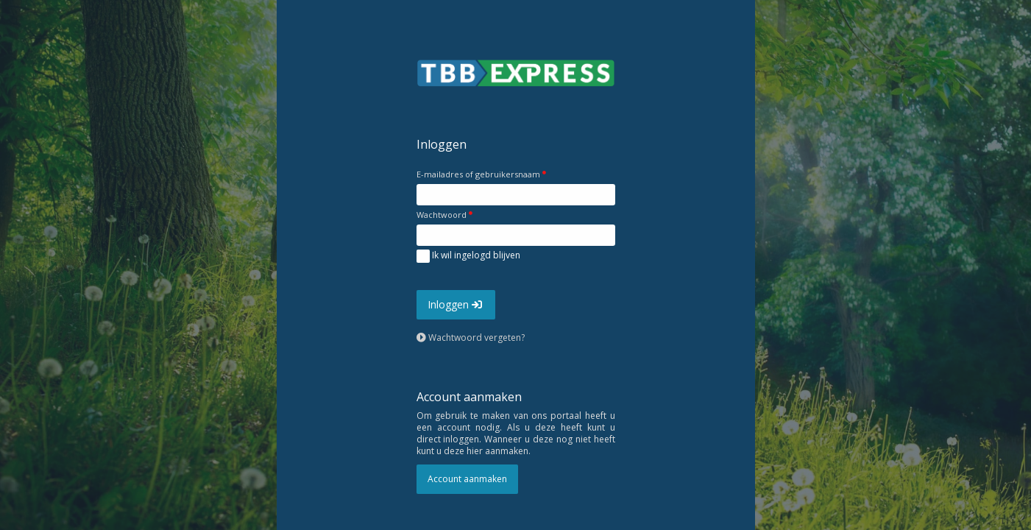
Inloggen (456, 304)
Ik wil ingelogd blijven (468, 256)
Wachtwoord (442, 214)
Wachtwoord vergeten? (471, 337)
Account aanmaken (467, 479)
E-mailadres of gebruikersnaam (478, 174)
